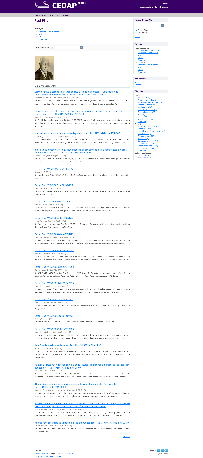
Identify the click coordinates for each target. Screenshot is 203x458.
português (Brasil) (147, 6)
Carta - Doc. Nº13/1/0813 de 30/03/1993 (54, 316)
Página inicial (40, 15)
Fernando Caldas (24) (146, 111)
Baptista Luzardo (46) (147, 104)
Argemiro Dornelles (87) (147, 99)
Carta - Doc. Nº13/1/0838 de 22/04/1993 (54, 267)
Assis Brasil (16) (144, 138)
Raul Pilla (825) (144, 97)
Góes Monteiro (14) (146, 148)
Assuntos (43, 39)
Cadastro (139, 84)
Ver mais (126, 436)
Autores (42, 34)
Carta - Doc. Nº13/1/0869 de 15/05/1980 (54, 329)
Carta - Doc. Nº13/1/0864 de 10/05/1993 (54, 250)
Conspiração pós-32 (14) (148, 145)
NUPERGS (54, 15)
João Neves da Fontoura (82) (150, 102)
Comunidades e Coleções (148, 50)
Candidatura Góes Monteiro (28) (151, 131)
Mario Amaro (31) (145, 107)
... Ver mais (142, 121)
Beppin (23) (142, 114)
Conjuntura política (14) (147, 143)
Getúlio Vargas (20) (146, 135)
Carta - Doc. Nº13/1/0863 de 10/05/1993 (54, 234)
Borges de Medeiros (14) (148, 140)
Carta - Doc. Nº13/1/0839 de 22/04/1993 (54, 283)
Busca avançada (142, 36)
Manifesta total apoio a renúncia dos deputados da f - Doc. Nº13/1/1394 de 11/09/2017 (77, 133)
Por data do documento (49, 31)
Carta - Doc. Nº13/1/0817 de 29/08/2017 (54, 185)
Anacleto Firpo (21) (145, 119)
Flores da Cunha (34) (146, 128)
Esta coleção (142, 32)
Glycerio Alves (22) (145, 116)
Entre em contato (41, 456)
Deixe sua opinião (56, 456)
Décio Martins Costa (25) (148, 109)
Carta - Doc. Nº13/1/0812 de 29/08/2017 (54, 169)
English (158, 6)
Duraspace (70, 453)
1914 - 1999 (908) (144, 157)
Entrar (165, 3)
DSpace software (41, 453)
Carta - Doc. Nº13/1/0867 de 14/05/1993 (54, 201)
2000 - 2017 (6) (144, 155)
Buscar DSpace (143, 29)
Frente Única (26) (145, 133)
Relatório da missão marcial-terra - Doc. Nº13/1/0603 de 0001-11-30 (68, 345)
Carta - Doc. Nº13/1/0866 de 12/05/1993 (54, 218)
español (165, 6)
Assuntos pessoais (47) (147, 126)
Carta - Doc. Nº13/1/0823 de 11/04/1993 (54, 299)
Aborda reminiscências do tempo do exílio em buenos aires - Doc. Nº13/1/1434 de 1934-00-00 (82, 422)
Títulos (41, 36)
